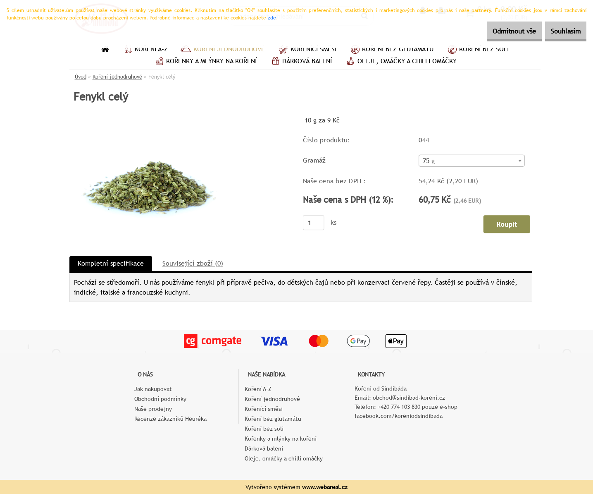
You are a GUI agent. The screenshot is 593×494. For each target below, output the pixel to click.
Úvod (80, 77)
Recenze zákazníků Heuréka (170, 418)
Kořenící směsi (306, 50)
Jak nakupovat (153, 389)
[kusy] (313, 223)
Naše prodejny (153, 408)
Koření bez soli (477, 50)
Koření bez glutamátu (391, 50)
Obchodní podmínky (160, 399)
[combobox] (471, 161)
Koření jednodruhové (222, 50)
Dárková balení (300, 62)
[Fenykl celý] (148, 118)
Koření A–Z (144, 50)
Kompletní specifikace (111, 263)
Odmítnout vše (500, 31)
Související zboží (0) (192, 263)
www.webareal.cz (325, 487)
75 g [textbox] (428, 161)
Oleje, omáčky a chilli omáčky (400, 62)
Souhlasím (561, 31)
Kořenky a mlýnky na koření (205, 62)
